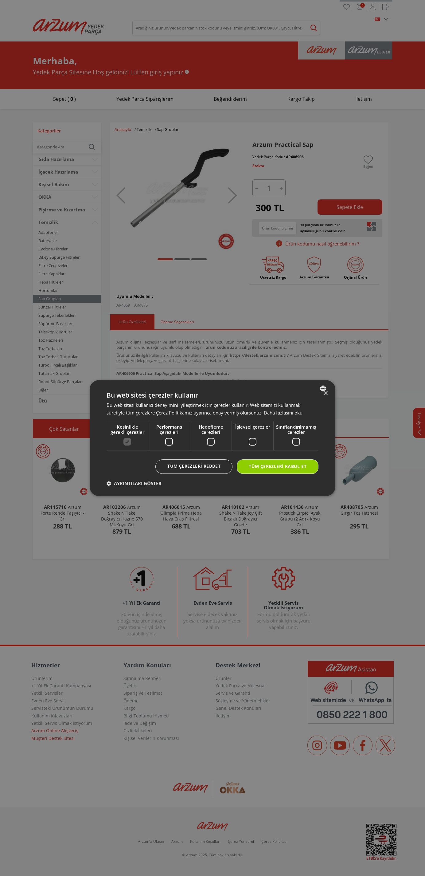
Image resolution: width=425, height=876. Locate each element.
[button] (134, 483)
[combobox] (324, 388)
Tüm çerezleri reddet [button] (193, 466)
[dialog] (212, 438)
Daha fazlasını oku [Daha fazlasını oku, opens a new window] (283, 413)
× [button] (325, 393)
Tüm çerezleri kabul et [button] (277, 466)
